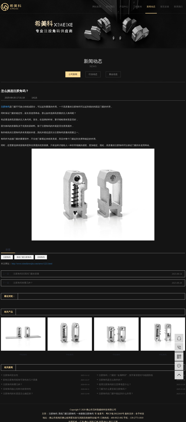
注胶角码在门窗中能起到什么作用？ (116, 393)
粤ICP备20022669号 (115, 414)
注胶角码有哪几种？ (23, 283)
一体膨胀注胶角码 (85, 414)
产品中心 (124, 7)
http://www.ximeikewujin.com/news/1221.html (32, 264)
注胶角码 (7, 257)
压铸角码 (41, 257)
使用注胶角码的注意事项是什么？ (115, 384)
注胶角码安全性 (10, 375)
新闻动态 (151, 7)
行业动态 (93, 74)
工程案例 (137, 7)
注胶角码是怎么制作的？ (110, 380)
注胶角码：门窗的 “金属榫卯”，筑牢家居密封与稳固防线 (126, 375)
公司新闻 (73, 74)
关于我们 (110, 7)
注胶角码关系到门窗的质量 (26, 274)
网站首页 (96, 7)
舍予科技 (140, 414)
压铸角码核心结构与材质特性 (17, 389)
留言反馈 (164, 7)
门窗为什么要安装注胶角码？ (113, 389)
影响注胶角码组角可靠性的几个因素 (20, 380)
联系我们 (178, 7)
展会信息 (113, 74)
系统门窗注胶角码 (24, 257)
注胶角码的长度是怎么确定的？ (18, 393)
